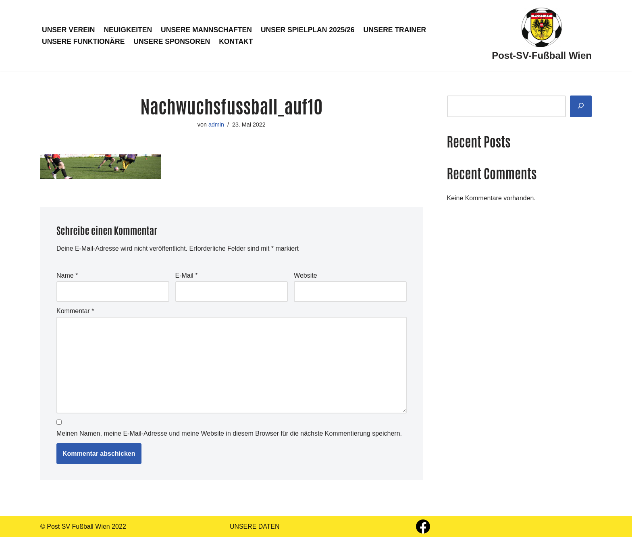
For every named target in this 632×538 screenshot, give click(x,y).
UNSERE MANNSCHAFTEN (207, 30)
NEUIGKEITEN (128, 30)
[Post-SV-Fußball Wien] (542, 35)
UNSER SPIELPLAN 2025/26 (309, 30)
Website (305, 275)
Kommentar (75, 311)
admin (216, 124)
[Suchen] (581, 107)
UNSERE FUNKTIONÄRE (83, 41)
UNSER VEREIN (68, 30)
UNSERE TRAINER (396, 30)
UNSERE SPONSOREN (172, 41)
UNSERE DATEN (255, 527)
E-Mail (186, 275)
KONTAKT (237, 41)
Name (67, 275)
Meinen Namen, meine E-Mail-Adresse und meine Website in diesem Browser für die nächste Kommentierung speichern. (229, 434)
